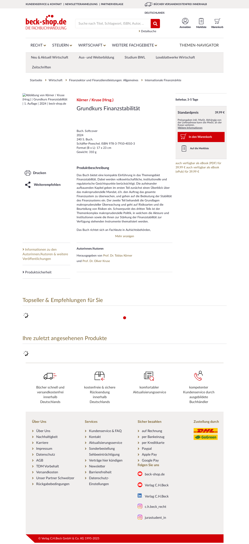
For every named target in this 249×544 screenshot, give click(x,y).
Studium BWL (135, 57)
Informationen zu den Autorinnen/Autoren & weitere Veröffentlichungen (45, 254)
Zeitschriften (41, 67)
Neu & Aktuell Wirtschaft (49, 57)
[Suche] (111, 23)
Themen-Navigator (199, 45)
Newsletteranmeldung (81, 4)
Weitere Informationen (190, 127)
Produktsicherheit (37, 272)
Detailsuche (147, 31)
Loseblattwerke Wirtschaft (175, 57)
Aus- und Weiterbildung (96, 57)
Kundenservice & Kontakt (44, 4)
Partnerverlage (112, 4)
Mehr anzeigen (124, 236)
